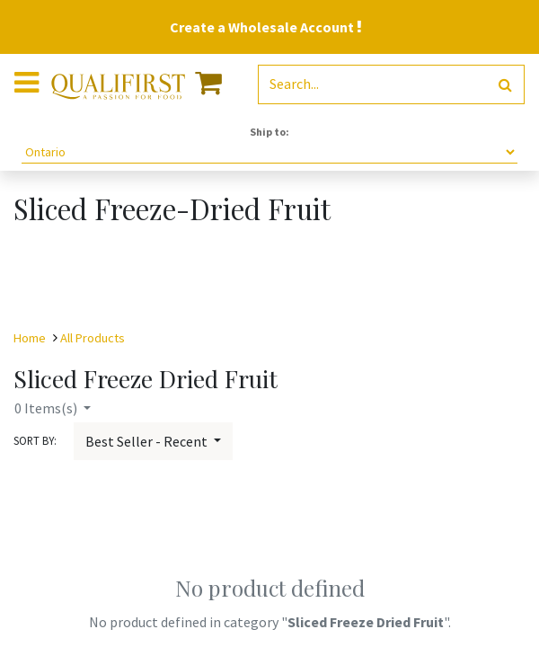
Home (29, 338)
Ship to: (269, 131)
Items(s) (47, 408)
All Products (92, 338)
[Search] (505, 85)
